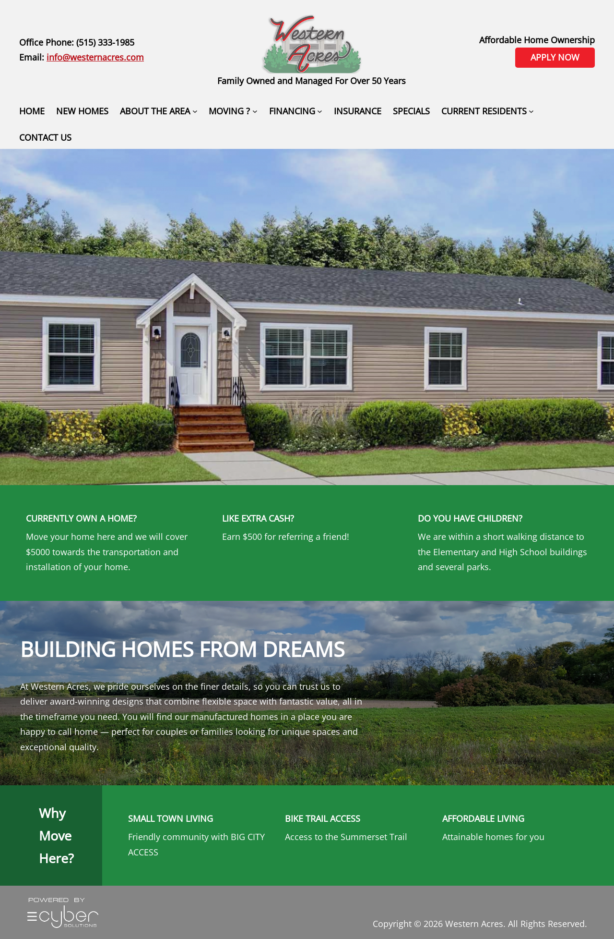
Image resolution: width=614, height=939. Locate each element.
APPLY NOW (555, 57)
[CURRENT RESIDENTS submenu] (531, 111)
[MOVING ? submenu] (255, 111)
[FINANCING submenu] (319, 111)
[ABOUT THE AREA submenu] (195, 111)
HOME (32, 111)
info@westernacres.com (95, 57)
